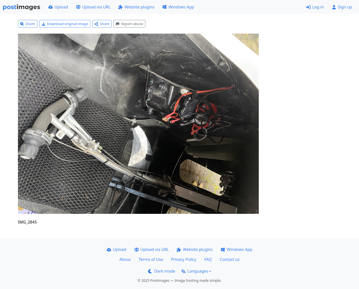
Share (101, 23)
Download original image (65, 23)
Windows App (178, 7)
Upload (58, 7)
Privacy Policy (183, 259)
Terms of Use (151, 259)
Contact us (230, 259)
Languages (194, 271)
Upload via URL (93, 7)
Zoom (27, 23)
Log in (315, 7)
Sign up (342, 7)
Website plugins (136, 7)
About (125, 259)
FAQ (208, 259)
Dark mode (161, 271)
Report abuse (129, 23)
